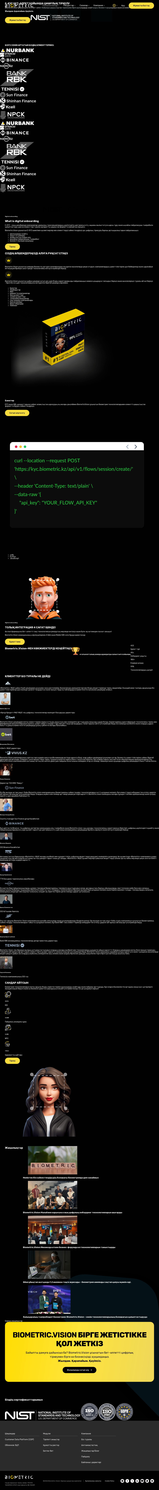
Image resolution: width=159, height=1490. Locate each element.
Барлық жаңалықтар (13, 1319)
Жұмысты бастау (141, 5)
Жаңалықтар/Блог (90, 1450)
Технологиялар (51, 6)
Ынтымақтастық (89, 1444)
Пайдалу (85, 1456)
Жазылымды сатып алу (78, 1369)
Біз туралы (86, 1438)
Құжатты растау (51, 1444)
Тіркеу (12, 247)
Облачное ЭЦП (12, 1444)
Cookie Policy (109, 1480)
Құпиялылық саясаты (93, 1480)
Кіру (123, 6)
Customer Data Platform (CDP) (19, 1438)
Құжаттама (14, 640)
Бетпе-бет (48, 1450)
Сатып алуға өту (17, 412)
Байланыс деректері (91, 1461)
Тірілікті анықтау (51, 1438)
